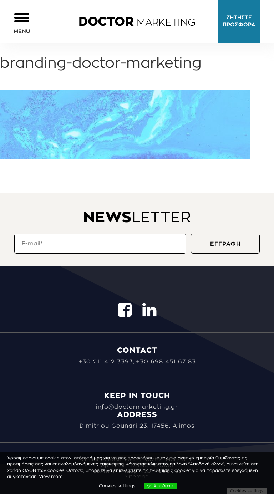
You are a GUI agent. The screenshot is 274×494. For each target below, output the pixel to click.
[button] (22, 23)
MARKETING (137, 22)
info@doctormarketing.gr (137, 407)
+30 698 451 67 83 (166, 362)
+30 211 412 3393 (105, 362)
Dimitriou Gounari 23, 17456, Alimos (137, 426)
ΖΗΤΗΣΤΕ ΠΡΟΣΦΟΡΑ (239, 21)
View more (51, 476)
